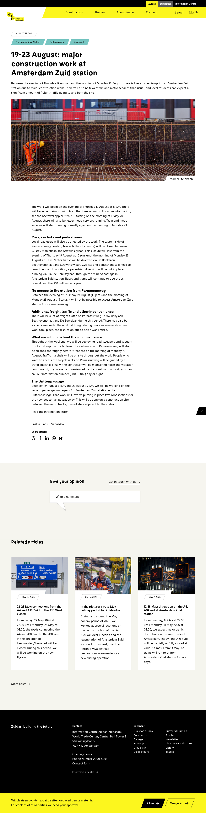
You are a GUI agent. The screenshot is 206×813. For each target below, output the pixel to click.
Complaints (140, 735)
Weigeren (176, 803)
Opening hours (82, 754)
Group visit (140, 748)
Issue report (140, 744)
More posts (18, 684)
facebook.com (40, 438)
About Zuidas (125, 12)
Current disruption (176, 731)
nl (191, 12)
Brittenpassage (57, 42)
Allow (150, 803)
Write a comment (67, 496)
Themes (100, 12)
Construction (74, 12)
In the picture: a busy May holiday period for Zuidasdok (100, 608)
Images (170, 752)
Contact (151, 12)
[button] (177, 12)
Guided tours (141, 752)
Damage (138, 739)
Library (170, 748)
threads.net (33, 438)
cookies (34, 800)
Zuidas (152, 4)
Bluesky (60, 438)
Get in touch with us (122, 482)
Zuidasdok (165, 4)
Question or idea (143, 731)
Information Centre (185, 4)
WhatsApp (54, 438)
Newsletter (172, 739)
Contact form (81, 763)
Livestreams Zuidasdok (179, 744)
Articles (170, 735)
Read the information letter (50, 412)
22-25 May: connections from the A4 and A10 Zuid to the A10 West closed (39, 610)
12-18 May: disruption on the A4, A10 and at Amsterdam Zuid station (166, 610)
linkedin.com (47, 438)
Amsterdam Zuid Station (28, 42)
